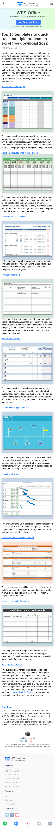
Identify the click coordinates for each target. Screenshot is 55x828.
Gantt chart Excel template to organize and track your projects (27, 722)
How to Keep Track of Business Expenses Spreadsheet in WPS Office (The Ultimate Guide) (27, 713)
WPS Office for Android (12, 779)
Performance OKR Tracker (14, 217)
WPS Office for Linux (12, 786)
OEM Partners (9, 800)
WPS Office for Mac (11, 775)
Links (6, 796)
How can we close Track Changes (18, 719)
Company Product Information (15, 601)
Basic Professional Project (13, 87)
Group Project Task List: (12, 664)
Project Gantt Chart (10, 474)
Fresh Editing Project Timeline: (15, 408)
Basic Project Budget (11, 338)
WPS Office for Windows (13, 771)
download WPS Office (21, 692)
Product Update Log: (11, 275)
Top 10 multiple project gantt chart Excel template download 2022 (27, 711)
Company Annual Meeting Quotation (18, 538)
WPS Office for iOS (11, 782)
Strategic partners (11, 804)
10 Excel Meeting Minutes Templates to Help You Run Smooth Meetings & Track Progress (27, 716)
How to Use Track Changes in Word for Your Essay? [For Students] (27, 725)
